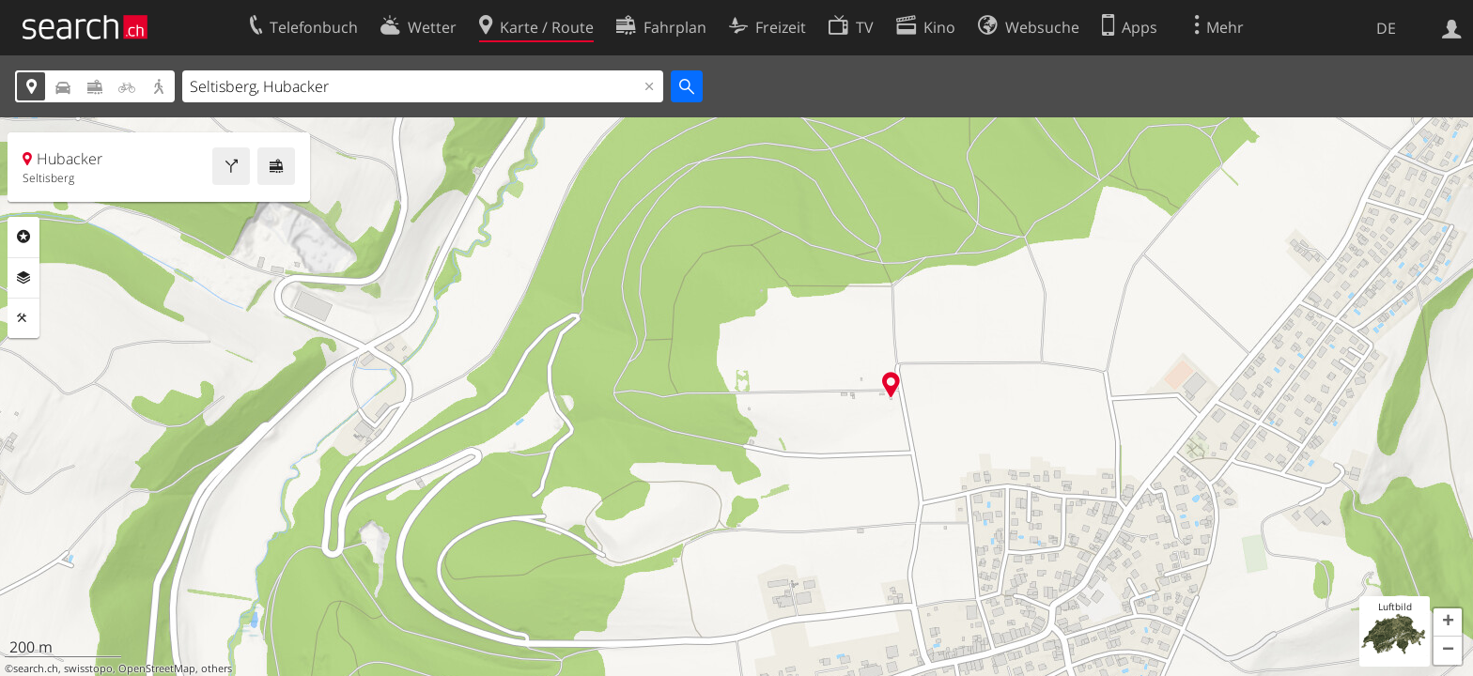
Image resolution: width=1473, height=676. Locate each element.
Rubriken (23, 236)
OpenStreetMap (156, 668)
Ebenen (23, 278)
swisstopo (88, 668)
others (216, 668)
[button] (1448, 622)
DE (1386, 28)
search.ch (35, 668)
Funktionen (23, 318)
